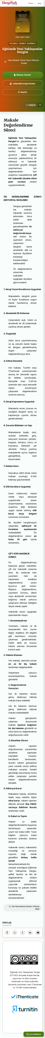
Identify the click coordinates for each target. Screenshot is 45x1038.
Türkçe (31, 3)
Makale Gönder (22, 75)
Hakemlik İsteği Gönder (22, 83)
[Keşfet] (22, 92)
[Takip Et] (30, 105)
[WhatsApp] (15, 932)
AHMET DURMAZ (27, 43)
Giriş (39, 3)
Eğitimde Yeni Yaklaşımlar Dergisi (22, 50)
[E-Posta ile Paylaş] (38, 932)
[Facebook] (7, 932)
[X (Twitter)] (22, 932)
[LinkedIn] (30, 932)
